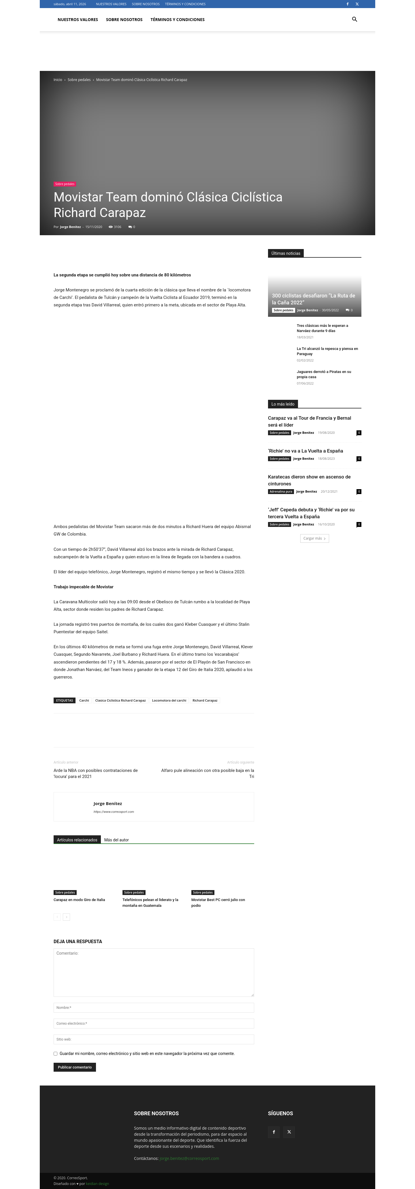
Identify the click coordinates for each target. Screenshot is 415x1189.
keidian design (97, 1183)
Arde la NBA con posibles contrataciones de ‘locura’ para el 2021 (96, 773)
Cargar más (314, 538)
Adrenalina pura (281, 491)
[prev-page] (57, 917)
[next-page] (66, 917)
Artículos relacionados (77, 840)
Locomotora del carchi (169, 700)
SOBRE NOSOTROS (146, 4)
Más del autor (116, 840)
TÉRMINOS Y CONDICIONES (185, 4)
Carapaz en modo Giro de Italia (79, 900)
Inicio (58, 79)
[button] (354, 20)
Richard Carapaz (205, 700)
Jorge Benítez (70, 227)
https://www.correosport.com (114, 812)
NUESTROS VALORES (111, 4)
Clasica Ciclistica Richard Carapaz (120, 700)
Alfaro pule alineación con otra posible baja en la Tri (207, 773)
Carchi (84, 700)
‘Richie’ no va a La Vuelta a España (305, 451)
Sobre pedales (79, 79)
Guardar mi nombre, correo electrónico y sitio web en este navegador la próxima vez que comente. (147, 1053)
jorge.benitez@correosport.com (189, 1158)
